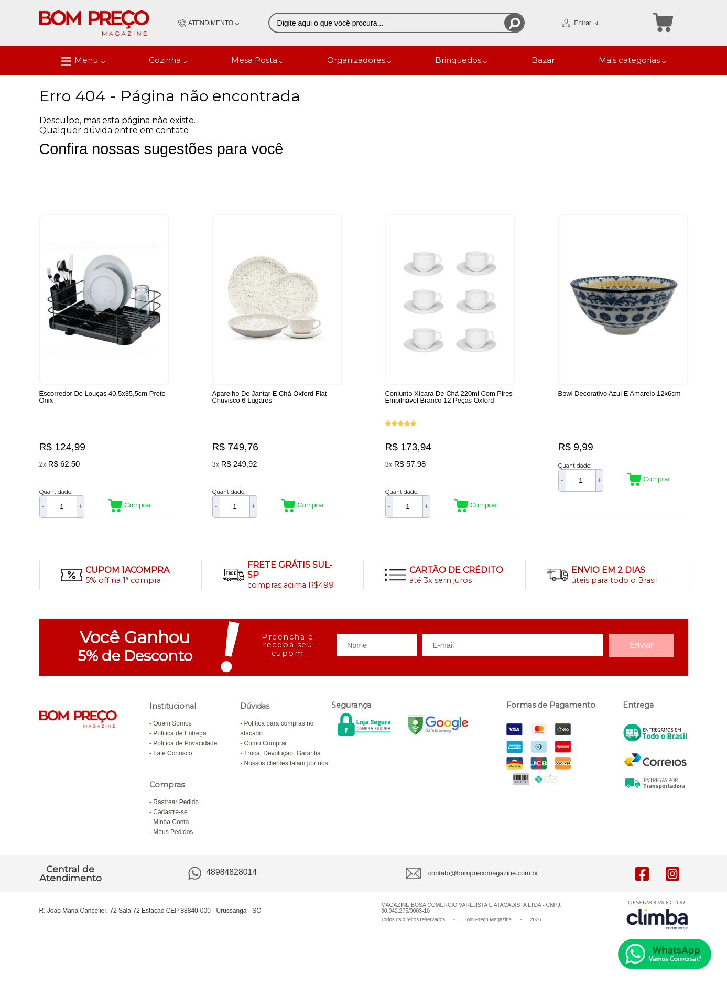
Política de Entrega (179, 738)
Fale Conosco (172, 758)
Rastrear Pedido (176, 807)
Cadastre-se (170, 817)
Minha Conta (171, 827)
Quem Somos (172, 728)
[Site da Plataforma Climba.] (657, 920)
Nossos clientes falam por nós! (287, 768)
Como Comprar (265, 748)
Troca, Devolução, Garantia (282, 758)
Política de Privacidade (185, 748)
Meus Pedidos (173, 837)
